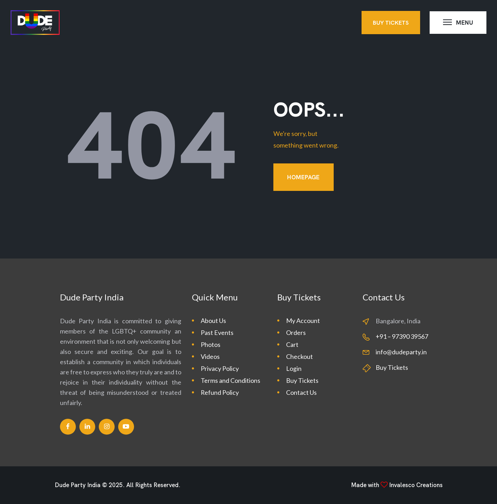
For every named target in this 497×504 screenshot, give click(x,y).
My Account (303, 320)
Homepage (303, 177)
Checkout (299, 356)
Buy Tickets (302, 380)
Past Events (217, 332)
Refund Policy (220, 392)
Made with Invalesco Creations (397, 485)
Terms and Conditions (230, 380)
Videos (210, 356)
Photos (210, 344)
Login (294, 368)
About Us (213, 320)
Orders (296, 332)
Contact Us (301, 392)
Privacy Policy (220, 368)
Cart (292, 344)
